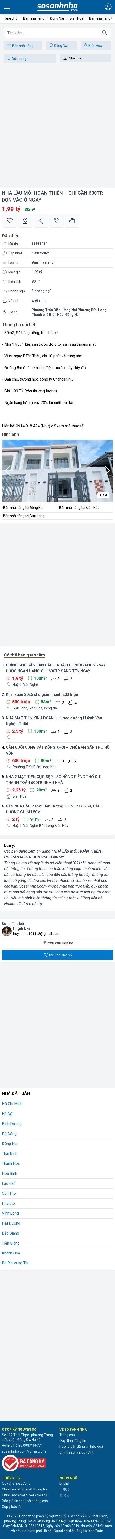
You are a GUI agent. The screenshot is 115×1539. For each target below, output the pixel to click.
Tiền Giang (10, 1243)
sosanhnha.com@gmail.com (24, 1451)
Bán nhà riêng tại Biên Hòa (79, 508)
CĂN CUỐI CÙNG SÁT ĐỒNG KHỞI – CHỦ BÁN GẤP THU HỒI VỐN (58, 750)
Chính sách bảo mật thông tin (24, 1489)
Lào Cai (8, 1183)
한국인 (64, 1495)
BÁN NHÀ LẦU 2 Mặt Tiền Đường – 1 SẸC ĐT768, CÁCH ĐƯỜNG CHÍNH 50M (54, 809)
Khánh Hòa (11, 1253)
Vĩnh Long (10, 1213)
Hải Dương (11, 1223)
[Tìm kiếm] (105, 33)
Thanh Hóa (11, 1163)
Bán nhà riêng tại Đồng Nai (23, 508)
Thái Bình (9, 1153)
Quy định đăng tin (72, 1441)
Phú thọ (8, 1203)
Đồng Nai (58, 46)
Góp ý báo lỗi (11, 1507)
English (64, 1483)
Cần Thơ (9, 1193)
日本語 (64, 1489)
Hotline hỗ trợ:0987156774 (22, 1445)
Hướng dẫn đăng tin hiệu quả (81, 1446)
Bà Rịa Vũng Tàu (15, 1263)
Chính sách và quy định (76, 1452)
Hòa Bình (9, 1173)
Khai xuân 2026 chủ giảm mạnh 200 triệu (42, 694)
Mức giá (71, 58)
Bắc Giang (10, 1233)
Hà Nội (7, 1113)
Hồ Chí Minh (12, 1104)
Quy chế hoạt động (16, 1483)
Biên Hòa (92, 46)
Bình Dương (12, 1123)
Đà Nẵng (9, 1133)
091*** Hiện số (57, 955)
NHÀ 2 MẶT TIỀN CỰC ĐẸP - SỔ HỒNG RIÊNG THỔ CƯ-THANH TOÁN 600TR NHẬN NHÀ (54, 779)
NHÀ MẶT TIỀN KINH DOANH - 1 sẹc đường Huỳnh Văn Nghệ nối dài (54, 721)
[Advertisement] (57, 128)
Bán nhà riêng (19, 46)
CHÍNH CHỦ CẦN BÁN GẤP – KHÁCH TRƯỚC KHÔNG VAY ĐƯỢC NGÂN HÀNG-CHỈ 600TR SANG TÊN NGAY (56, 668)
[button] (107, 470)
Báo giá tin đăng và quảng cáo (25, 1501)
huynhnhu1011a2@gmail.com (36, 934)
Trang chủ (67, 1435)
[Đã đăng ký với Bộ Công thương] (29, 1463)
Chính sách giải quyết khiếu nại (25, 1495)
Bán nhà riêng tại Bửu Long (23, 516)
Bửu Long (16, 59)
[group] (57, 471)
